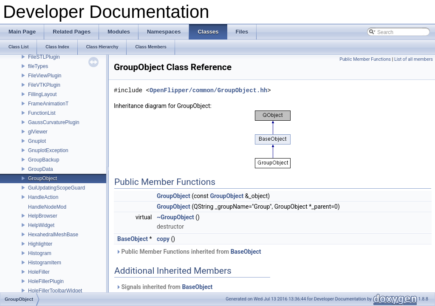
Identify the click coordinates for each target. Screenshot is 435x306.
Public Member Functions (365, 59)
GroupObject (42, 178)
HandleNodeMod (47, 207)
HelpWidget (41, 225)
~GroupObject (175, 217)
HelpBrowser (42, 216)
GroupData (40, 169)
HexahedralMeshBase (53, 235)
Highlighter (40, 244)
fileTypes (38, 66)
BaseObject (132, 238)
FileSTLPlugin (44, 57)
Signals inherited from (164, 286)
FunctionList (42, 113)
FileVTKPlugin (44, 85)
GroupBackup (43, 160)
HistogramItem (44, 263)
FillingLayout (42, 94)
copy (163, 238)
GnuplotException (48, 150)
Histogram (39, 253)
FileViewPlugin (45, 76)
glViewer (38, 132)
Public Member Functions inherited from (188, 251)
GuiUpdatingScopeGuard (56, 188)
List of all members (413, 59)
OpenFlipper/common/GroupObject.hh (208, 90)
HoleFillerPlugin (46, 281)
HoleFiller (39, 272)
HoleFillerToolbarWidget (55, 291)
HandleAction (43, 197)
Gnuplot (37, 141)
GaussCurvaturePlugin (53, 122)
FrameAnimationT (48, 104)
